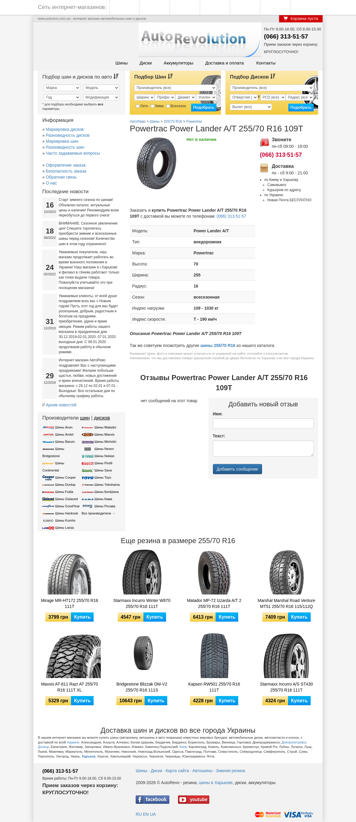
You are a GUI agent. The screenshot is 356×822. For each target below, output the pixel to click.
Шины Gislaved (66, 499)
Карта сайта (177, 770)
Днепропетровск (293, 742)
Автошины (202, 770)
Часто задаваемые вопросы (73, 153)
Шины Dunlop (65, 484)
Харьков (88, 756)
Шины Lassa (64, 527)
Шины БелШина (107, 492)
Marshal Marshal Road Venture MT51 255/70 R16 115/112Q (286, 603)
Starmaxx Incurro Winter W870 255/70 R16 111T (141, 603)
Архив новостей (61, 404)
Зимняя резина (230, 770)
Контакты (265, 62)
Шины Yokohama (107, 484)
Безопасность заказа (66, 171)
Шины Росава (105, 506)
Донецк (43, 747)
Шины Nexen (104, 449)
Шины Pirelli (103, 463)
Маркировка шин (62, 141)
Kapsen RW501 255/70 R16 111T (214, 687)
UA (153, 814)
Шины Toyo (103, 477)
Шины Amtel (64, 434)
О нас (51, 183)
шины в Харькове (216, 782)
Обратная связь (61, 177)
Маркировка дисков (65, 129)
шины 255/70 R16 (217, 345)
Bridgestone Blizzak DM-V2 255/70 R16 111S (142, 687)
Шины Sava (103, 470)
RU (139, 814)
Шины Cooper (65, 477)
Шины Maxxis (105, 434)
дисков (102, 418)
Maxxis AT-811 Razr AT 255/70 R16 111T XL (69, 687)
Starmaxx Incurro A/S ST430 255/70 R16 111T (286, 687)
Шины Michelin (106, 441)
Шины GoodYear (67, 506)
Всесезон (176, 106)
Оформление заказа (66, 165)
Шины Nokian (105, 456)
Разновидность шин (65, 147)
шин (85, 418)
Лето (142, 106)
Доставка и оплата (224, 62)
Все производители (96, 513)
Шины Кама (103, 499)
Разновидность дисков (67, 135)
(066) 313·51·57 (286, 36)
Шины (121, 62)
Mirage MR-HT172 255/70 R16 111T (69, 603)
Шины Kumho (65, 520)
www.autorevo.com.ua (54, 18)
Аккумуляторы (178, 62)
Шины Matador (106, 427)
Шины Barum (65, 441)
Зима (157, 106)
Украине (73, 742)
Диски (146, 62)
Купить (82, 617)
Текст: (219, 436)
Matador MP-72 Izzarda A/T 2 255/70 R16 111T (214, 603)
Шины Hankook (66, 513)
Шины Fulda (64, 492)
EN (145, 814)
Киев (183, 747)
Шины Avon (63, 427)
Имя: (218, 413)
